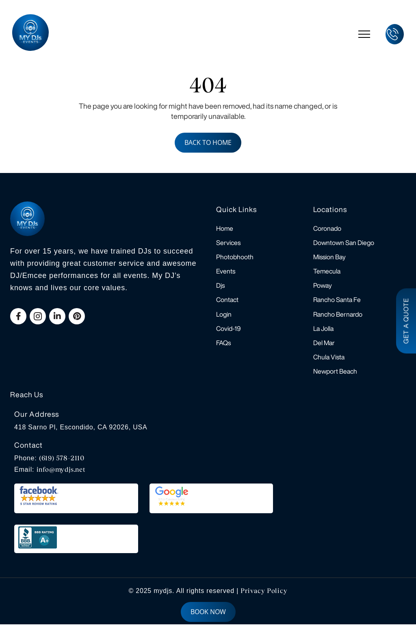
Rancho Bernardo (337, 316)
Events (225, 272)
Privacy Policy (263, 594)
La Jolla (323, 331)
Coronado (327, 228)
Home (224, 228)
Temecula (326, 272)
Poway (322, 287)
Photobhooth (235, 257)
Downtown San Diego (343, 243)
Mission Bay (329, 257)
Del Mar (324, 345)
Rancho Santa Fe (337, 301)
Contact (227, 301)
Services (228, 243)
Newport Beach (335, 375)
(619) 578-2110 (61, 462)
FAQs (223, 345)
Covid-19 (228, 331)
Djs (220, 287)
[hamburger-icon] (364, 34)
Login (224, 316)
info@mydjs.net (61, 473)
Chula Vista (328, 360)
